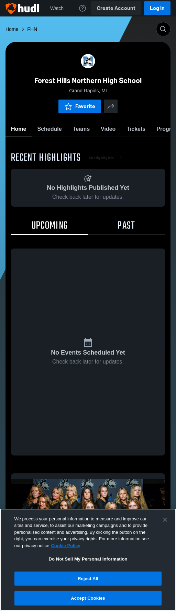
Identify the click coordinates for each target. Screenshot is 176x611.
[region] (88, 560)
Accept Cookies (88, 598)
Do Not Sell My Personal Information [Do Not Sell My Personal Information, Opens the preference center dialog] (87, 559)
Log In (157, 8)
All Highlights (106, 157)
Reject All (88, 578)
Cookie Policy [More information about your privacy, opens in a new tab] (65, 545)
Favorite (79, 106)
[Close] (165, 519)
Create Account (116, 8)
